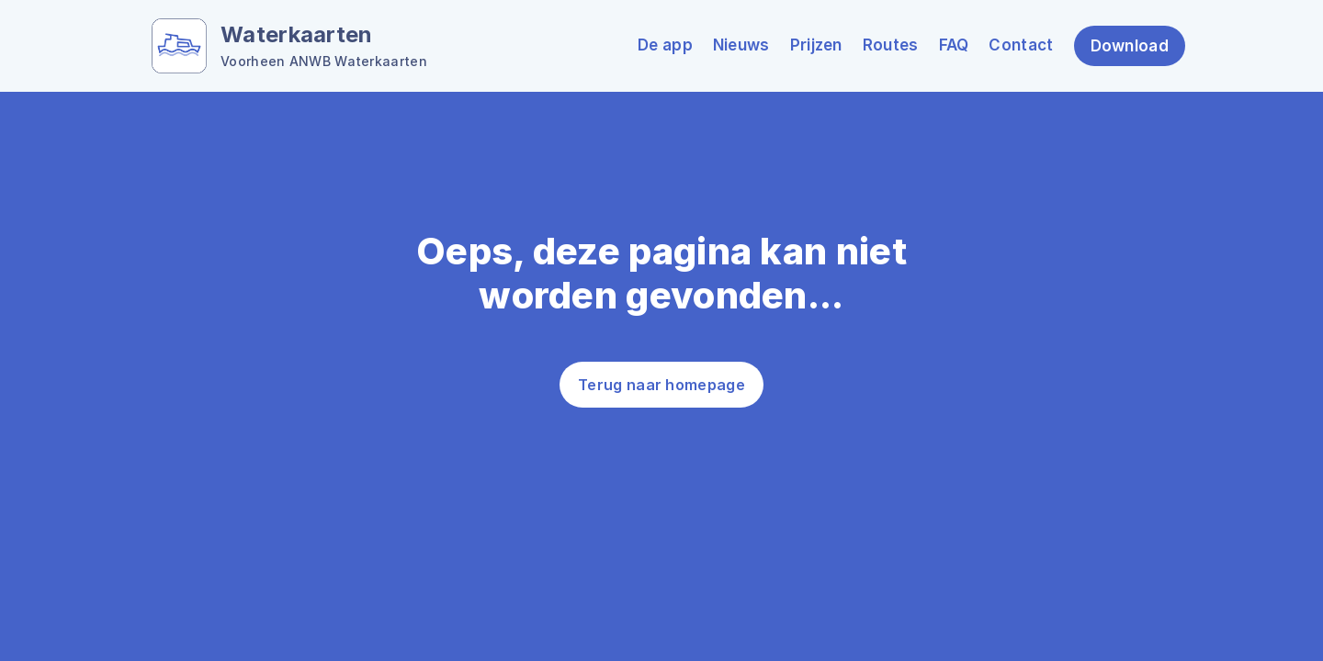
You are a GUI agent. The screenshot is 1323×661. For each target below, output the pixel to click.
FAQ (954, 45)
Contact (1021, 45)
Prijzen (816, 45)
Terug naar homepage (661, 384)
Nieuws (741, 45)
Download (1130, 46)
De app (665, 45)
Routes (891, 45)
